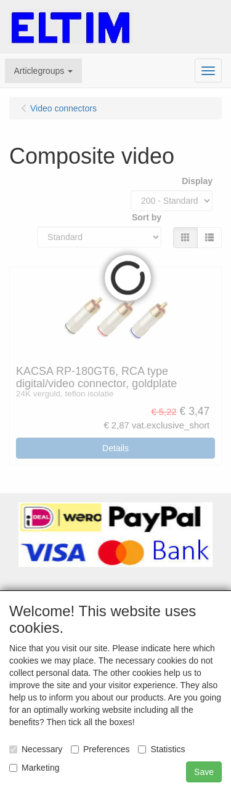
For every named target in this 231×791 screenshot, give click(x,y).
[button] (44, 70)
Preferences (100, 749)
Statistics (161, 749)
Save (204, 772)
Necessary (35, 749)
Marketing (34, 768)
